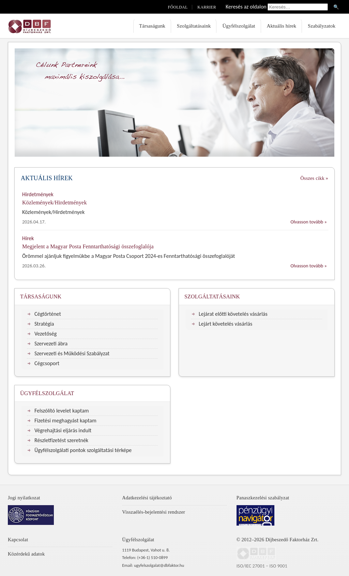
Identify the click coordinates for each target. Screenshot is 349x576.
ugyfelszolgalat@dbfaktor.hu (159, 565)
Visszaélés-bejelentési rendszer (153, 512)
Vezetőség (45, 333)
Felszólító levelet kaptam (61, 410)
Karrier (206, 7)
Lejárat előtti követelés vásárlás (233, 314)
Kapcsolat (18, 539)
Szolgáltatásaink (212, 296)
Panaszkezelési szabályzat (263, 497)
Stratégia (44, 324)
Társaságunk (40, 296)
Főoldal (178, 7)
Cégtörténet (47, 314)
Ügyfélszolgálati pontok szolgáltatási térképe (83, 450)
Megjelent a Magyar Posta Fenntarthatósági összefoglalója (88, 246)
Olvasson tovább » (308, 222)
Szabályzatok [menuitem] (321, 26)
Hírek (28, 238)
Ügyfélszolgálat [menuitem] (238, 26)
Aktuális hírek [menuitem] (281, 26)
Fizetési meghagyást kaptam (65, 420)
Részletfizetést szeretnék (61, 440)
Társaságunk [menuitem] (152, 26)
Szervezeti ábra (50, 343)
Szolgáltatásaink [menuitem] (194, 26)
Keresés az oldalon (246, 6)
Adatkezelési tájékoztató (147, 497)
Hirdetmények (38, 194)
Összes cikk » (314, 178)
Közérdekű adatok (26, 554)
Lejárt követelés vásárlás (225, 324)
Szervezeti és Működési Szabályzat (71, 353)
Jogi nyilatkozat (24, 497)
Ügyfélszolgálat (47, 393)
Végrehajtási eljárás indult (62, 430)
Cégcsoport (46, 363)
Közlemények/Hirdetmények (54, 202)
